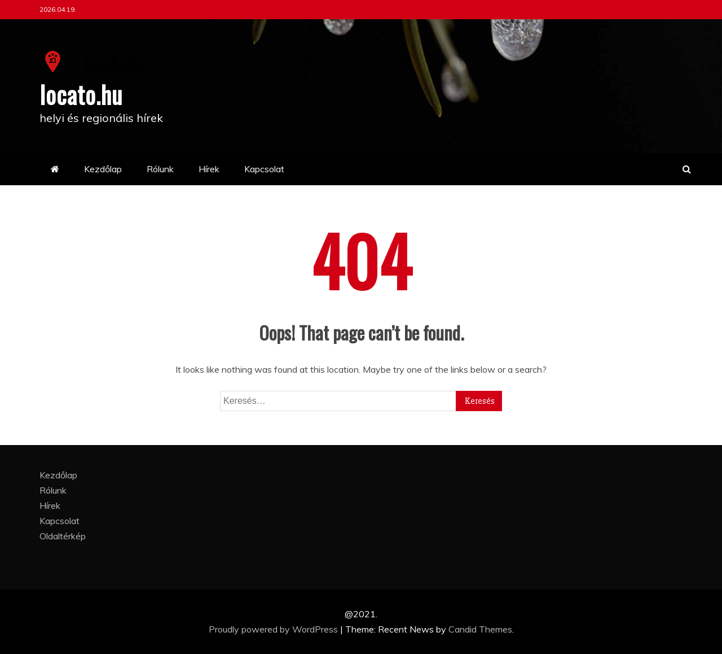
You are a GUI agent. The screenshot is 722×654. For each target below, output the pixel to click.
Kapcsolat (264, 169)
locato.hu (80, 94)
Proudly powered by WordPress (274, 629)
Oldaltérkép (62, 536)
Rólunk (160, 169)
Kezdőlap (103, 169)
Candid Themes (480, 629)
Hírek (209, 169)
